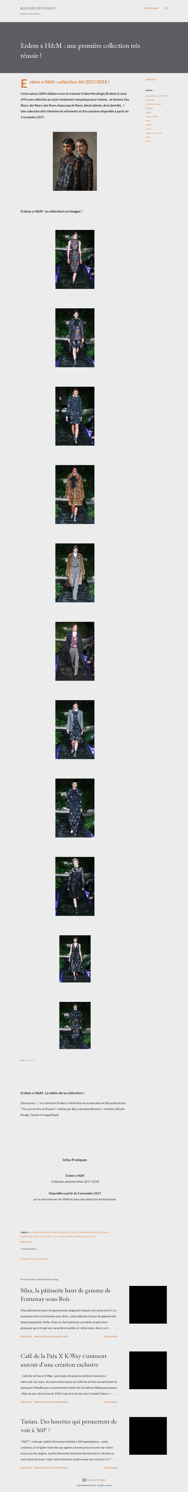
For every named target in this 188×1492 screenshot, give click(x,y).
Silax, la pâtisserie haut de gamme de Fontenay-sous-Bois (66, 1294)
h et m (148, 129)
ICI (37, 1103)
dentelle (149, 108)
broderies (149, 100)
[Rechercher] (151, 8)
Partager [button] (150, 79)
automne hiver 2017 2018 (157, 96)
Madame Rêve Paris (37, 8)
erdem (148, 112)
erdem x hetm (151, 116)
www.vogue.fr (30, 1060)
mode (147, 137)
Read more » (111, 1336)
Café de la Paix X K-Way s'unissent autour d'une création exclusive (64, 1360)
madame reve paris (153, 133)
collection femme (153, 104)
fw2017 (148, 124)
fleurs (148, 120)
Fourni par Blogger (94, 1479)
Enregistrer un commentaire (34, 1258)
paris (147, 141)
